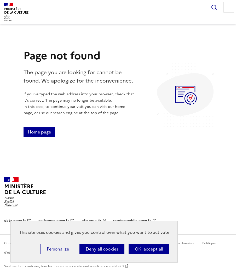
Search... (214, 7)
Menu (228, 7)
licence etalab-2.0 (110, 266)
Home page (39, 132)
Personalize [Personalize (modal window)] (58, 249)
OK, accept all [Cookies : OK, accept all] (149, 249)
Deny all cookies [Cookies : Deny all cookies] (102, 249)
